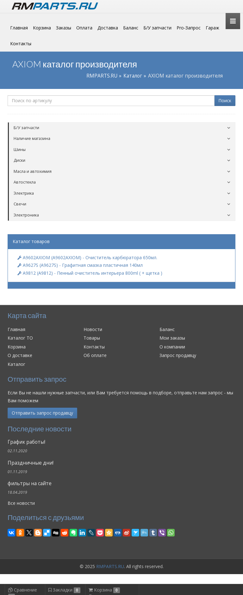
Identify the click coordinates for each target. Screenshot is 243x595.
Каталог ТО (20, 338)
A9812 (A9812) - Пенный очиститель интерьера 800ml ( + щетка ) (89, 273)
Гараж (212, 28)
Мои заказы (172, 338)
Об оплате (95, 355)
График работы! (26, 442)
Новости (93, 329)
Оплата (84, 28)
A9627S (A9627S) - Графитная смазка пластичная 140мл (80, 265)
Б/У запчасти (157, 28)
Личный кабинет (192, 6)
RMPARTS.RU (101, 75)
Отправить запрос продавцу (42, 413)
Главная (19, 28)
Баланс (130, 28)
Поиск (224, 100)
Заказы (63, 28)
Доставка (107, 28)
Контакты (20, 44)
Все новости (21, 503)
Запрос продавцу (177, 355)
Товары (92, 338)
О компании (172, 347)
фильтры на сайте (30, 483)
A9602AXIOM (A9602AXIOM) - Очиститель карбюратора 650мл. (87, 257)
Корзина (42, 28)
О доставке (20, 355)
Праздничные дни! (30, 463)
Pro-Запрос (189, 28)
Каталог (132, 75)
